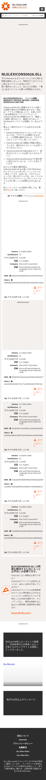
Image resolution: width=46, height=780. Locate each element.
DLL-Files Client (22, 751)
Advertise (23, 740)
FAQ (9, 190)
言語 (42, 196)
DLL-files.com (9, 664)
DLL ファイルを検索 (38, 15)
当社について (23, 736)
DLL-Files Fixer (23, 755)
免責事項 (23, 747)
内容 (36, 196)
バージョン (28, 196)
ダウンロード (38, 290)
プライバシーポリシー (23, 743)
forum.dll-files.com (20, 613)
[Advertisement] (23, 49)
